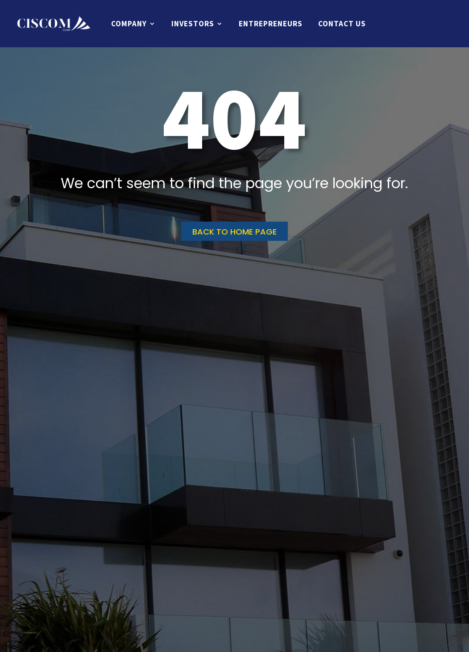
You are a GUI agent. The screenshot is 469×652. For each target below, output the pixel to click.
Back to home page (234, 231)
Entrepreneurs (271, 24)
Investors (192, 24)
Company (129, 24)
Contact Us (342, 24)
